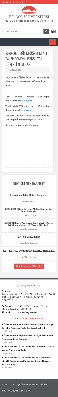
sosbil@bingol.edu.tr (27, 312)
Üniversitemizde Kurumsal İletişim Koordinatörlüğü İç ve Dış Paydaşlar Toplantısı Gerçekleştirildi (29, 328)
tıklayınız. (27, 100)
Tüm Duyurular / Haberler (29, 266)
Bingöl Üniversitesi (14, 2)
